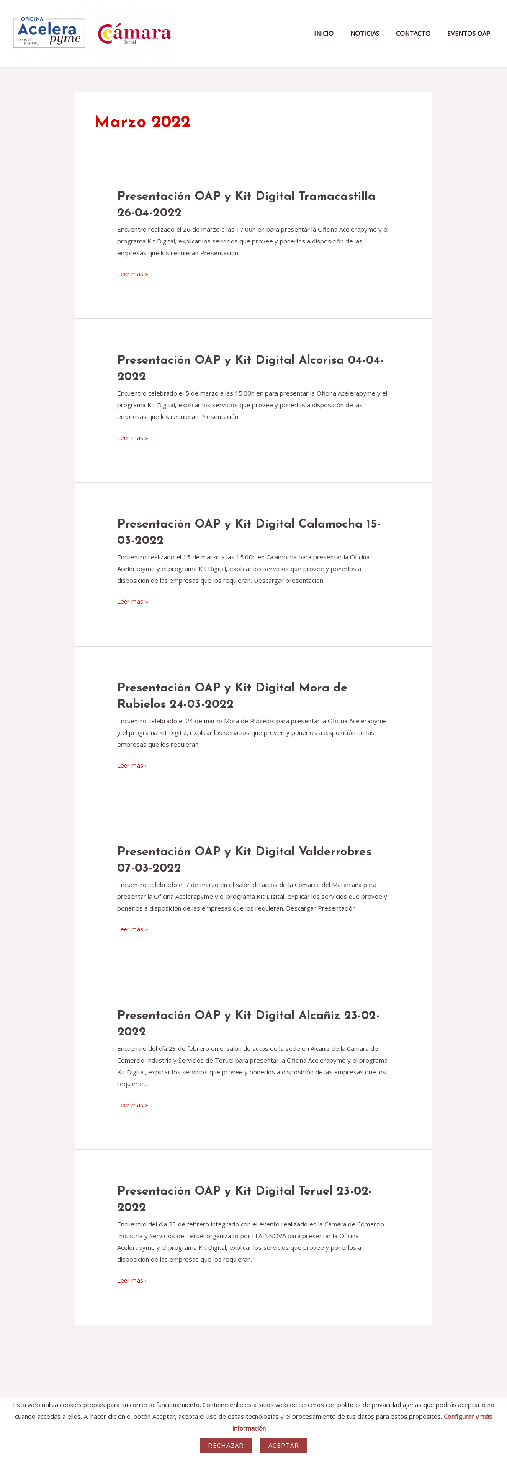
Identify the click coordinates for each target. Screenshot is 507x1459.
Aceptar (283, 1445)
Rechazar (226, 1445)
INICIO (338, 33)
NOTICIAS (375, 33)
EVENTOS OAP (470, 33)
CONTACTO (419, 33)
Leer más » (133, 274)
